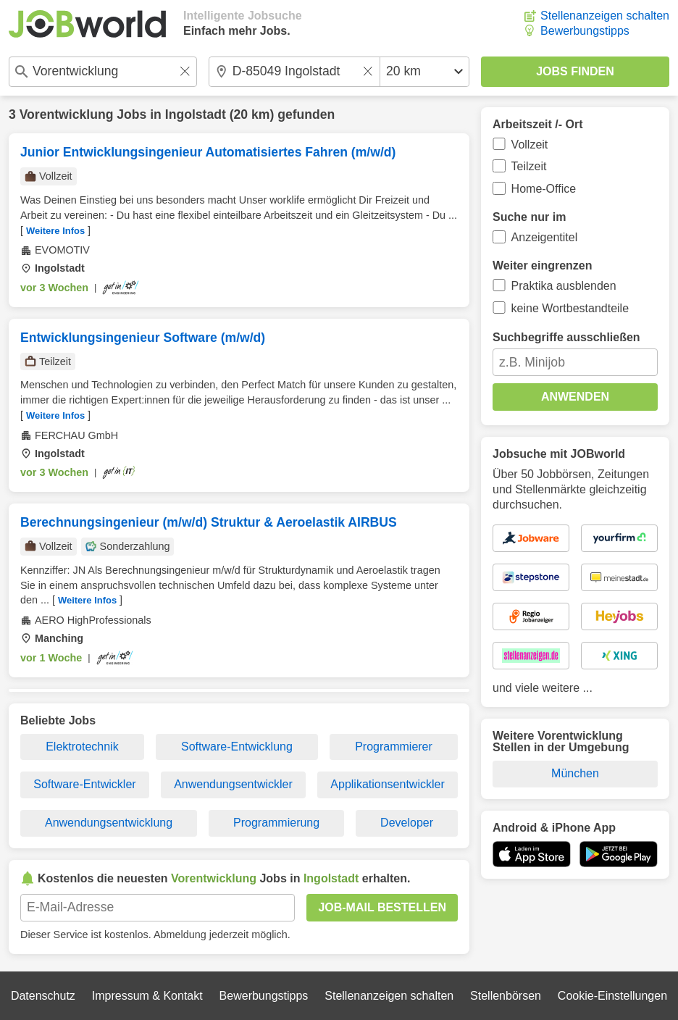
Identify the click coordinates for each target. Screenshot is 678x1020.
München (575, 773)
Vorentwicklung (67, 114)
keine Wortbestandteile (570, 308)
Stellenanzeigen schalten (604, 15)
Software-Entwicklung (237, 746)
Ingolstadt (195, 114)
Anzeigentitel (544, 237)
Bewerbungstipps (584, 31)
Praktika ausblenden (563, 286)
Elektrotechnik (82, 746)
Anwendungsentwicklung (108, 822)
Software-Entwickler (84, 784)
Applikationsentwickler (387, 784)
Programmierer (393, 746)
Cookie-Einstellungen (612, 996)
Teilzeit (529, 166)
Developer (406, 822)
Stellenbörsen (505, 996)
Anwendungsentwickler (233, 784)
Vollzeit (529, 144)
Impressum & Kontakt (147, 996)
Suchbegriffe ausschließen (566, 337)
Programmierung (276, 822)
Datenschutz (43, 996)
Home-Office (544, 189)
